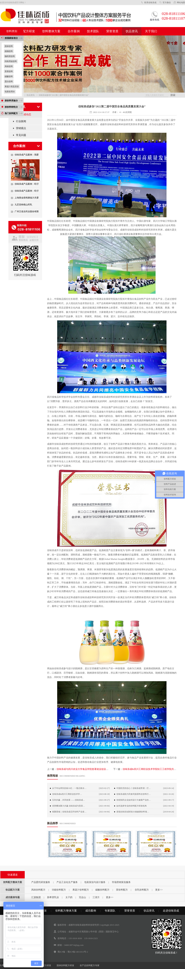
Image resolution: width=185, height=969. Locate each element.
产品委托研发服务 (40, 882)
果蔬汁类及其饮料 (12, 87)
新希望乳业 (53, 897)
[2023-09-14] (168, 788)
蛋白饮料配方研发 (42, 965)
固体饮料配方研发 (65, 965)
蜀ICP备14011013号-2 (77, 952)
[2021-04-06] (104, 812)
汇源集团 (36, 897)
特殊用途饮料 (11, 61)
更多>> (159, 890)
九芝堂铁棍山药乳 (23, 204)
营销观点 (21, 128)
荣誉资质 (112, 31)
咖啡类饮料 (10, 56)
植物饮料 (9, 51)
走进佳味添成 (171, 910)
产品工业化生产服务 (67, 882)
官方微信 (167, 2)
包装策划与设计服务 (94, 882)
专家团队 (110, 910)
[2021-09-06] (104, 806)
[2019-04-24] (168, 812)
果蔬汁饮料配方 (80, 890)
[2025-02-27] (104, 788)
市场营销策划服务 (121, 882)
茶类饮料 (9, 71)
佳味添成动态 (23, 114)
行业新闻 (21, 121)
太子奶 (68, 897)
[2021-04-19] (168, 806)
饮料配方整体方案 (66, 910)
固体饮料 (9, 46)
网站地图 (181, 2)
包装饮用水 (10, 91)
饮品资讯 (132, 31)
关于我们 (151, 31)
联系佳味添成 (150, 2)
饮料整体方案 (51, 31)
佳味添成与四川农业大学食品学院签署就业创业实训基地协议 (88, 769)
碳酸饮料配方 (102, 890)
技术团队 (93, 31)
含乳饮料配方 (142, 890)
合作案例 (74, 31)
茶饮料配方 (122, 890)
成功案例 (90, 910)
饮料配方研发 (26, 31)
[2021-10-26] (168, 794)
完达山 (82, 897)
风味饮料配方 (38, 890)
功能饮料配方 (59, 890)
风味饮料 (9, 66)
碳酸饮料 (9, 76)
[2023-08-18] (104, 794)
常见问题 (21, 135)
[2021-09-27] (104, 800)
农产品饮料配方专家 (89, 965)
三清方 (96, 897)
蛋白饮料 (9, 81)
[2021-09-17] (168, 800)
